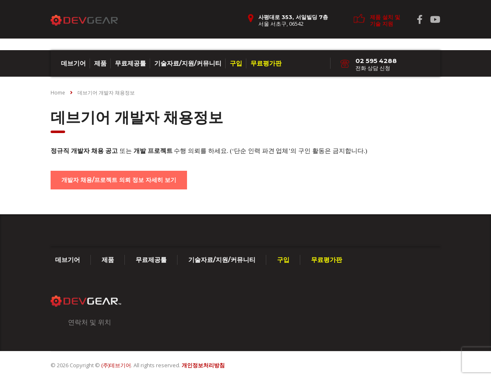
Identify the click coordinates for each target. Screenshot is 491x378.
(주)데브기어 (116, 365)
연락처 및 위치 (89, 322)
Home (58, 92)
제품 (100, 63)
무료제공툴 (130, 63)
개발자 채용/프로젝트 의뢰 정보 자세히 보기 (118, 180)
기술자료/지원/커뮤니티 (187, 63)
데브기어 (73, 63)
